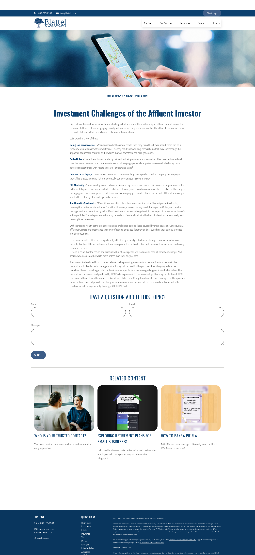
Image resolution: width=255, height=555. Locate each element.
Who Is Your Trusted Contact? (60, 426)
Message (35, 315)
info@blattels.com (66, 3)
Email (132, 294)
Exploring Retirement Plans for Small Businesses (124, 429)
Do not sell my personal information (152, 532)
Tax (82, 527)
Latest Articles (87, 538)
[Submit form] (38, 345)
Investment (86, 516)
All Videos (85, 541)
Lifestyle (85, 534)
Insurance (85, 523)
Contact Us (86, 549)
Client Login (212, 3)
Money (84, 531)
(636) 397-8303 (43, 3)
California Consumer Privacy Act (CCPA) (182, 530)
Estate (84, 520)
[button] (148, 13)
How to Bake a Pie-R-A (179, 426)
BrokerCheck (161, 508)
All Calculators (87, 545)
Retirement (86, 512)
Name (34, 294)
